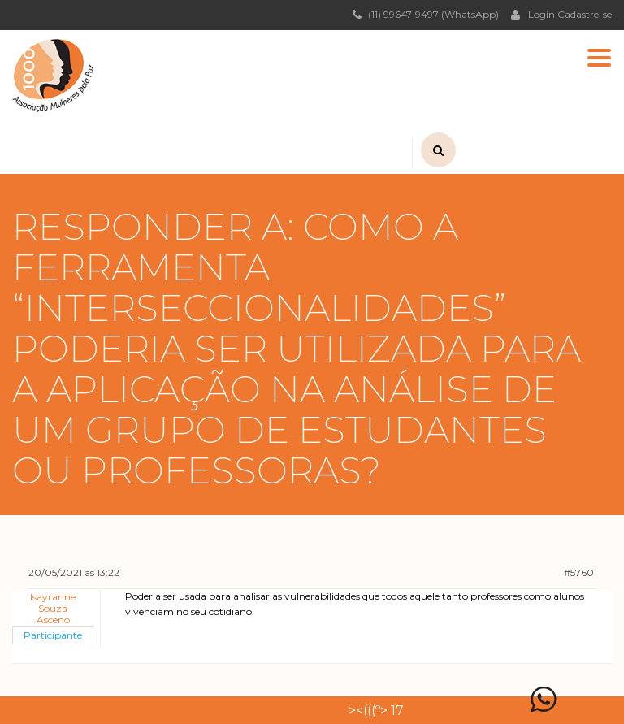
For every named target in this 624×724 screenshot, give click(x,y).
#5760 (579, 572)
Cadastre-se (584, 15)
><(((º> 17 (376, 710)
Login (533, 14)
